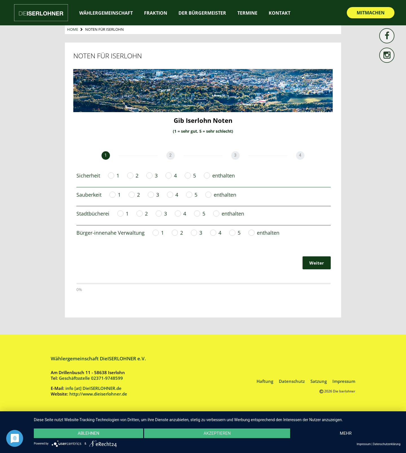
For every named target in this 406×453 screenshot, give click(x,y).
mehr (346, 433)
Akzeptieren (217, 433)
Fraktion (155, 13)
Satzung (318, 381)
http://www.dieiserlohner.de (98, 394)
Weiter (316, 263)
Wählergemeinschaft (106, 13)
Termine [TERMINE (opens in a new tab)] (247, 13)
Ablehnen (88, 433)
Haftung (265, 381)
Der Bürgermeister (202, 13)
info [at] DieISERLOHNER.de (93, 388)
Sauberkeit (89, 194)
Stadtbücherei (92, 213)
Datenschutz (292, 381)
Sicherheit (88, 175)
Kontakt (279, 13)
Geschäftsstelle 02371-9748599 (91, 378)
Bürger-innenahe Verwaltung (110, 232)
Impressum (343, 381)
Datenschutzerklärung (386, 444)
